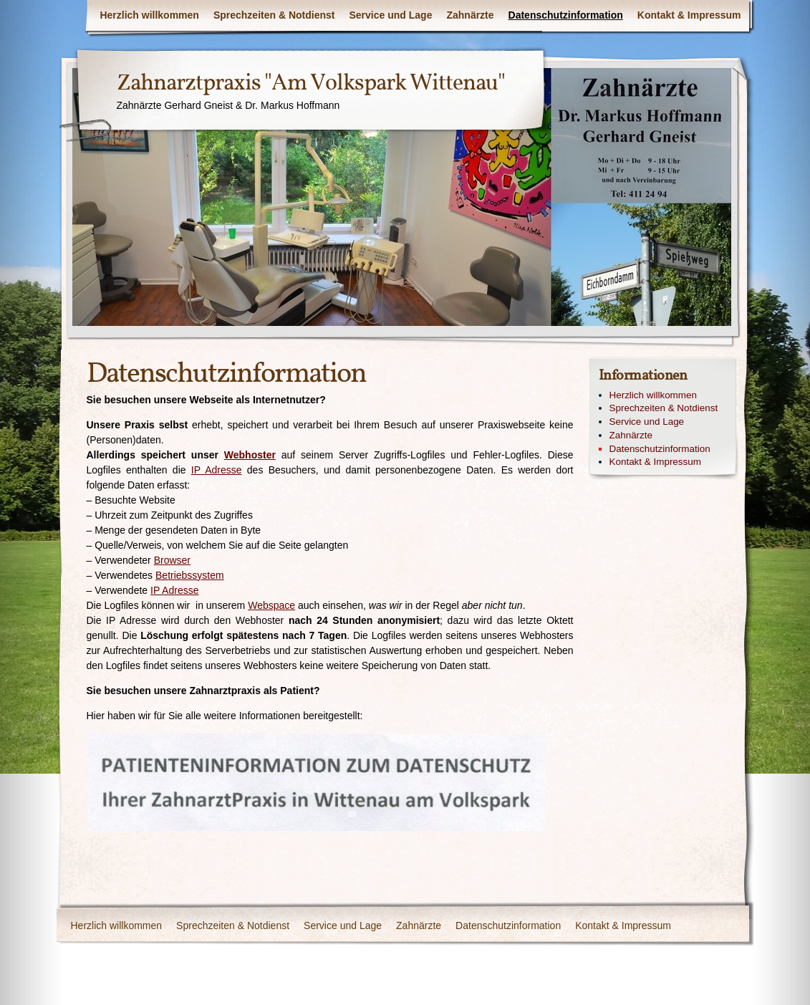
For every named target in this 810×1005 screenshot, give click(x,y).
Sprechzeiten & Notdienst (274, 15)
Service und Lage (391, 15)
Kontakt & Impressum (689, 15)
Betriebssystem (189, 575)
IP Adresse (216, 470)
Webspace (271, 605)
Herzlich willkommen (149, 15)
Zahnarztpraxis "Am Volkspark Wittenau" (311, 84)
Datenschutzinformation (565, 15)
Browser (172, 560)
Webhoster (250, 455)
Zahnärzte (469, 15)
